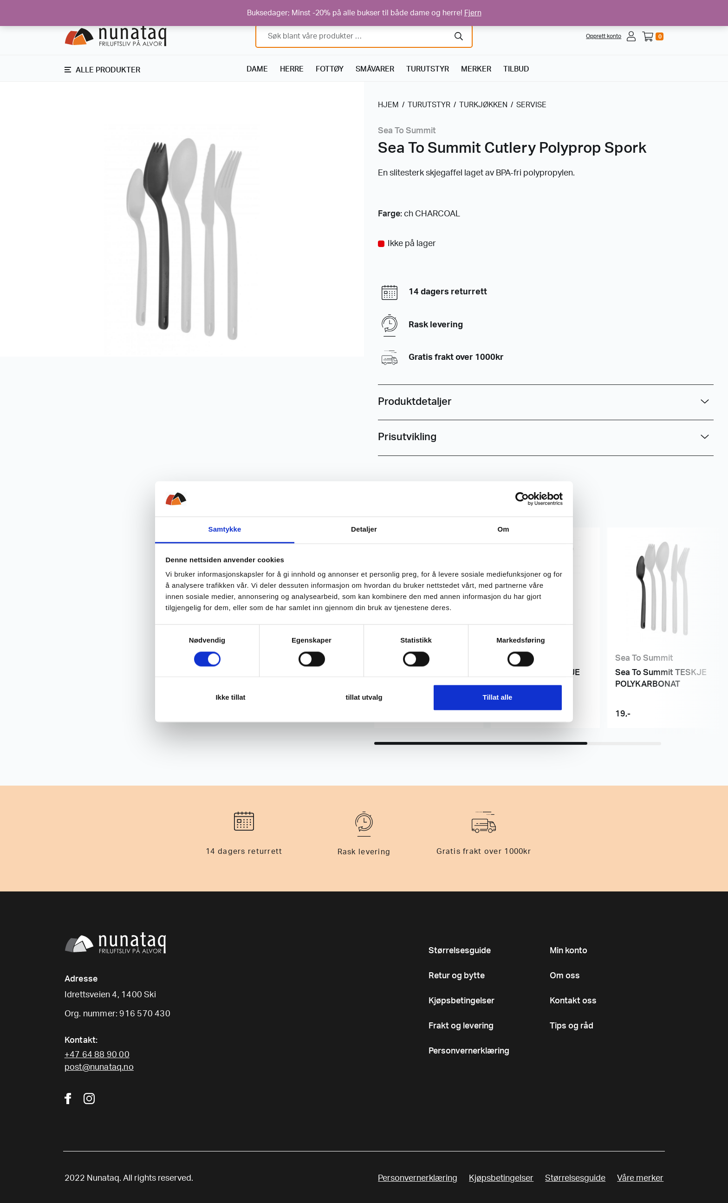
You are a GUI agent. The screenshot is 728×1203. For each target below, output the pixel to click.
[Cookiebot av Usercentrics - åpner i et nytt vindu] (522, 499)
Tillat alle (498, 698)
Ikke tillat (230, 698)
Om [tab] (503, 529)
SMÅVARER (375, 69)
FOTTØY (330, 69)
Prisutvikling (407, 437)
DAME (257, 69)
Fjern (472, 13)
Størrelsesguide (460, 951)
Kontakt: (81, 1040)
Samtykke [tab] (224, 529)
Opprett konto (603, 36)
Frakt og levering (461, 1026)
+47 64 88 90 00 (97, 1055)
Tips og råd (571, 1026)
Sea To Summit (407, 131)
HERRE (292, 69)
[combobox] (364, 36)
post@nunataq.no (99, 1067)
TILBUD (516, 69)
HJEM (388, 105)
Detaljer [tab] (364, 529)
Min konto (568, 951)
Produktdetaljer (415, 402)
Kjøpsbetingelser (461, 1001)
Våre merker (640, 1178)
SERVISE (531, 105)
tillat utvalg (363, 698)
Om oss (565, 976)
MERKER (476, 69)
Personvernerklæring (469, 1051)
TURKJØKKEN (483, 105)
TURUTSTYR (427, 69)
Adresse (81, 979)
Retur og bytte (457, 976)
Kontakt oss (573, 1001)
